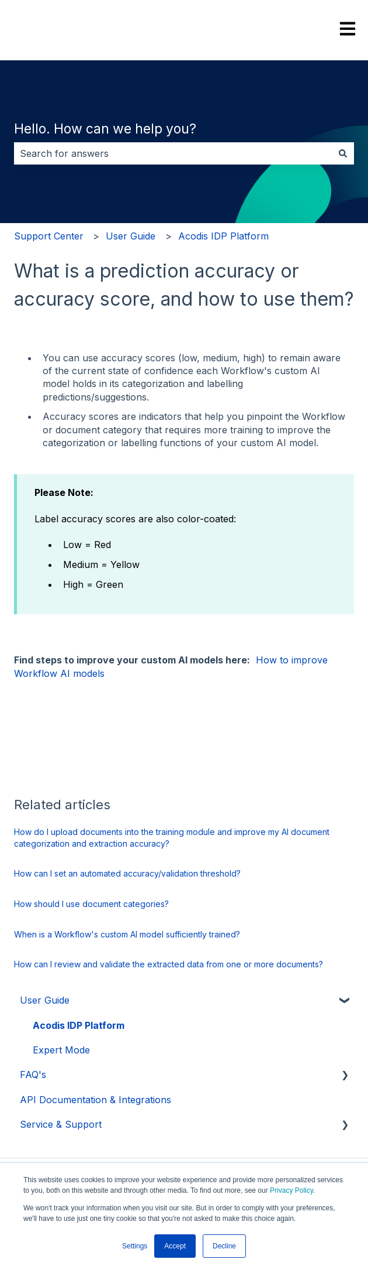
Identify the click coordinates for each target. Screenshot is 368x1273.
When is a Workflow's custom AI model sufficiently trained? (127, 934)
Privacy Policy (291, 1190)
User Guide (130, 236)
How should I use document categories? (91, 904)
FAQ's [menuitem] (33, 1074)
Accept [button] (175, 1246)
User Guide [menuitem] (45, 1000)
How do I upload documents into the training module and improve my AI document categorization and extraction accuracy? (171, 837)
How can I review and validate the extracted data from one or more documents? (168, 964)
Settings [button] (134, 1246)
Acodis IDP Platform (223, 236)
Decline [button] (224, 1246)
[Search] (343, 153)
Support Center (49, 236)
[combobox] (173, 153)
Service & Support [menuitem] (61, 1124)
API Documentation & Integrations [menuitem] (95, 1100)
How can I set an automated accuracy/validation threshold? (127, 873)
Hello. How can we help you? (105, 129)
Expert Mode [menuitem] (61, 1050)
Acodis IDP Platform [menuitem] (78, 1025)
